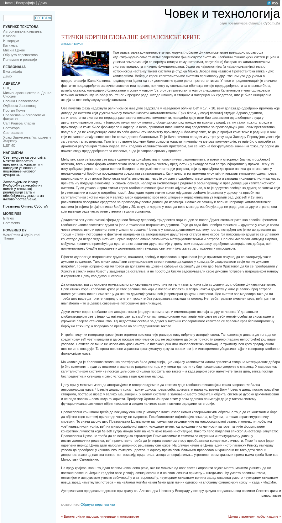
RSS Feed (272, 3)
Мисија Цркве (14, 50)
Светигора (11, 128)
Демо (42, 3)
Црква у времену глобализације (253, 516)
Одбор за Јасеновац (19, 106)
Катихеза (10, 45)
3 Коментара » (72, 43)
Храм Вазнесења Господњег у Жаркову (27, 139)
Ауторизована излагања (22, 31)
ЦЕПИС (9, 145)
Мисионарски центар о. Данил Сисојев (27, 94)
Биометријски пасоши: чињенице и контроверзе (101, 516)
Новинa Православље (21, 101)
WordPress (11, 235)
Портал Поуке (14, 110)
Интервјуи (11, 41)
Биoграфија (25, 3)
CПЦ (7, 88)
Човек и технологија (222, 13)
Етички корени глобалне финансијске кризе (130, 37)
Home (8, 3)
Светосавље (13, 133)
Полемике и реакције (20, 59)
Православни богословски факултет (24, 116)
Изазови (9, 36)
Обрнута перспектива (20, 55)
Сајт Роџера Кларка (19, 123)
